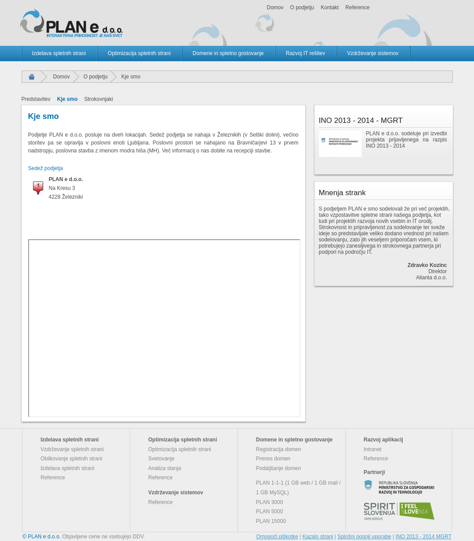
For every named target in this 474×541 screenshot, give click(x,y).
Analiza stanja (164, 468)
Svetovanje (161, 459)
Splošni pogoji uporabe (364, 537)
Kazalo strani (318, 537)
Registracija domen (278, 449)
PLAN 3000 (269, 502)
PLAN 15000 (271, 521)
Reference (357, 7)
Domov (275, 7)
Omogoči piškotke (277, 537)
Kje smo (67, 99)
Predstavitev (36, 99)
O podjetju (302, 7)
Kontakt (330, 7)
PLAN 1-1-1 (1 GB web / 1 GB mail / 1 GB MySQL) (298, 488)
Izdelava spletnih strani (59, 53)
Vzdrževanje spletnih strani (72, 449)
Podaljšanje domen (278, 468)
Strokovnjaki (98, 99)
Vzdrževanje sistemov (373, 53)
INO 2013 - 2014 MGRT (424, 537)
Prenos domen (273, 459)
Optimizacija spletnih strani (139, 53)
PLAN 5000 (269, 511)
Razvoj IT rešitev (305, 53)
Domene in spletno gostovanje (228, 53)
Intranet (373, 449)
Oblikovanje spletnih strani (71, 459)
